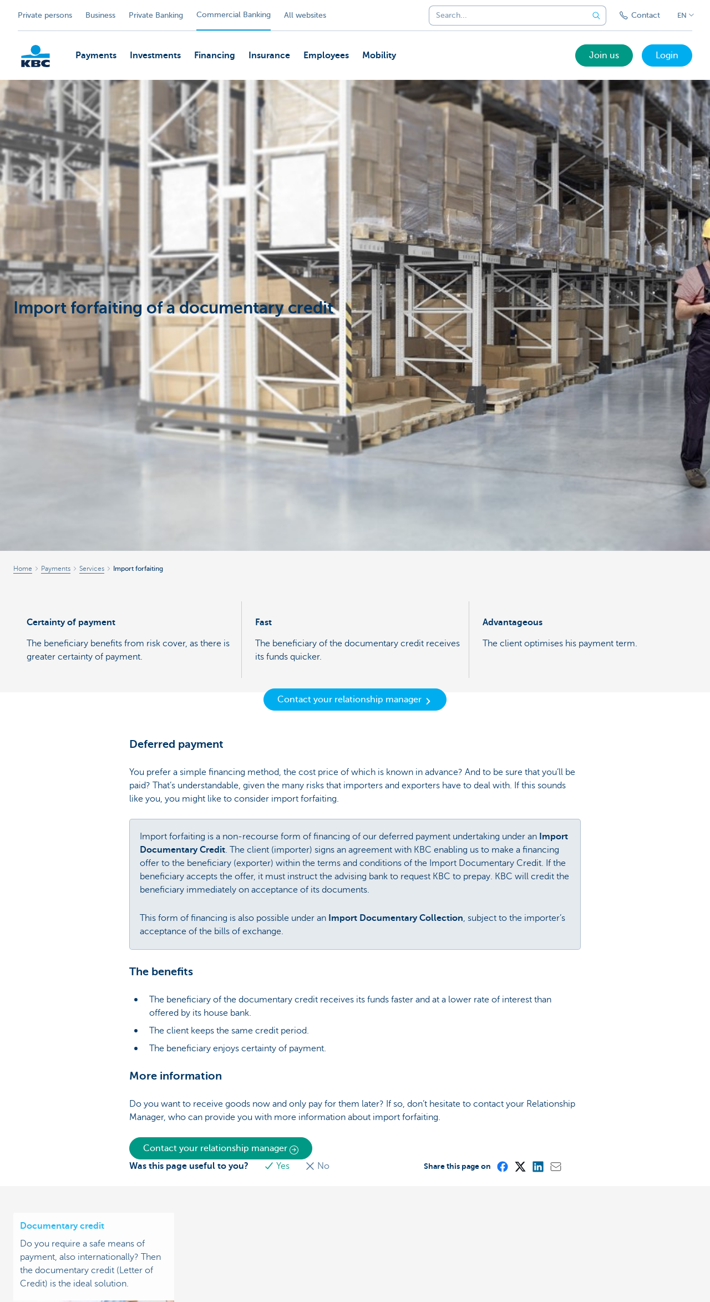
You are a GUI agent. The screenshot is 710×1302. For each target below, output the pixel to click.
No (317, 1166)
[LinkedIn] (537, 1166)
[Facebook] (502, 1166)
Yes (278, 1166)
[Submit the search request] (596, 16)
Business (100, 15)
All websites (305, 15)
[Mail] (555, 1166)
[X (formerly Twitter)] (519, 1166)
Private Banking (156, 15)
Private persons (45, 15)
